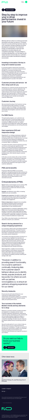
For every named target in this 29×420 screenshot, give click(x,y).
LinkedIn (4, 388)
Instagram (8, 388)
